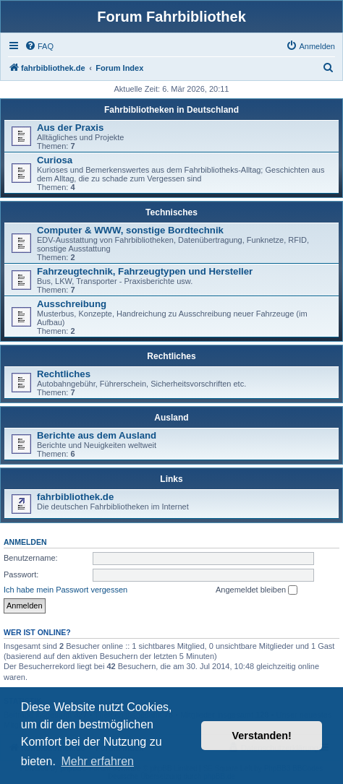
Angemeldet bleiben (256, 590)
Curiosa (54, 160)
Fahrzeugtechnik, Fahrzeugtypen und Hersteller (145, 271)
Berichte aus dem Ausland (96, 435)
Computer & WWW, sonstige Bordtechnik (130, 230)
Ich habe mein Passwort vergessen (65, 589)
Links (171, 479)
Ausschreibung (71, 303)
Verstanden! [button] (262, 735)
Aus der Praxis (70, 127)
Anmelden (25, 542)
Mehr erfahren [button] (97, 761)
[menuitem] (39, 46)
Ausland (171, 418)
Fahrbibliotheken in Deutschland (171, 110)
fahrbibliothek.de (75, 496)
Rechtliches (171, 356)
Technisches (171, 212)
